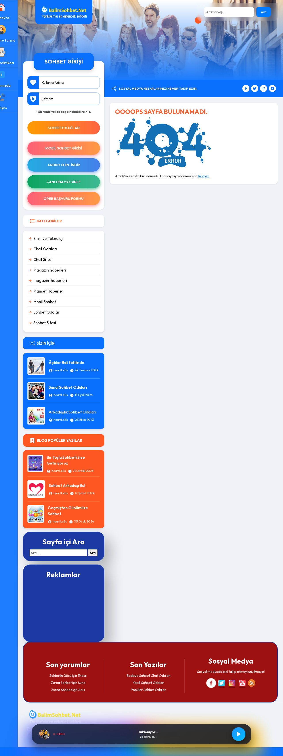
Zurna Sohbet (74, 691)
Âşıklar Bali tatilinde (81, 360)
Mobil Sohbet (60, 301)
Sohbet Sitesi (60, 322)
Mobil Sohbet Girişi (76, 148)
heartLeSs (75, 368)
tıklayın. (214, 176)
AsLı (94, 698)
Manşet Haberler (64, 291)
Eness (95, 684)
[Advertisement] (76, 618)
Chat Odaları (60, 248)
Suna (94, 691)
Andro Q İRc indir (76, 165)
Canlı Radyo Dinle (76, 182)
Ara (263, 12)
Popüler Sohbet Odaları (156, 698)
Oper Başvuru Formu (77, 198)
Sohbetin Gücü (73, 684)
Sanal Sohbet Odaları (83, 387)
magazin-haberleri (65, 280)
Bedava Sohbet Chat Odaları (156, 684)
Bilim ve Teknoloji (64, 238)
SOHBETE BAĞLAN (76, 128)
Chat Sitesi (58, 259)
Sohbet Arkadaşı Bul (82, 487)
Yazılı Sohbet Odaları (156, 691)
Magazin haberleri (65, 270)
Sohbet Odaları (62, 312)
